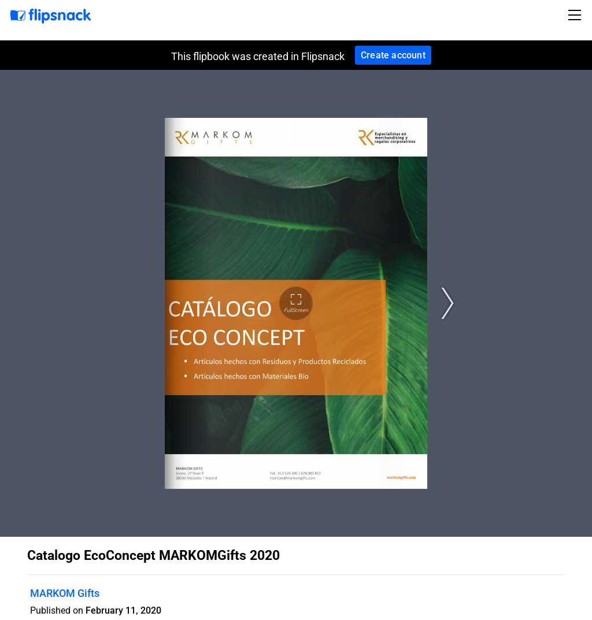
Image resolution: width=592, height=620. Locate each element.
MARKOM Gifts (64, 593)
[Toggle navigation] (576, 15)
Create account (393, 55)
